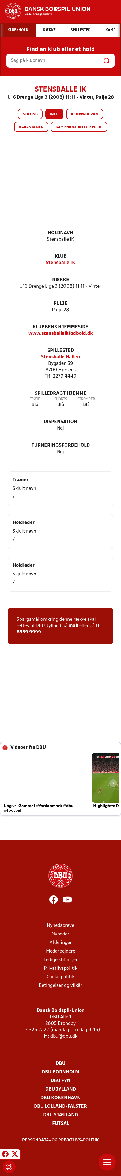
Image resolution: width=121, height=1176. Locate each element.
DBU (60, 1063)
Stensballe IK (60, 263)
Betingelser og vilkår (60, 985)
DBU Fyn (60, 1081)
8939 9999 (29, 632)
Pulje (60, 303)
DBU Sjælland (60, 1115)
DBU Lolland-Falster (60, 1106)
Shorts (60, 399)
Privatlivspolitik (60, 968)
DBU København (60, 1098)
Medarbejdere (60, 951)
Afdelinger (61, 942)
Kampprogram (84, 114)
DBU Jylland (60, 1089)
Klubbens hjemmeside (60, 327)
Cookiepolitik (60, 977)
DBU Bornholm (60, 1072)
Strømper (86, 399)
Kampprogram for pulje (79, 127)
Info (54, 114)
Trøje (35, 399)
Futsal (60, 1123)
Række (60, 280)
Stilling (30, 114)
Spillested (60, 350)
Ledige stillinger (61, 960)
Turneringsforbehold (61, 445)
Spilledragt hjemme (60, 393)
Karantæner (31, 127)
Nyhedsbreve (60, 925)
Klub (61, 256)
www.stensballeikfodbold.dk (60, 333)
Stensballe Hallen (60, 357)
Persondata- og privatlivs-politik (60, 1140)
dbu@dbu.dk (63, 1036)
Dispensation (60, 422)
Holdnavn (60, 233)
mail (73, 626)
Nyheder (60, 934)
